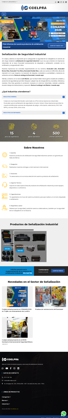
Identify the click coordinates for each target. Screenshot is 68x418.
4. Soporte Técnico (15, 183)
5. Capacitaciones (15, 194)
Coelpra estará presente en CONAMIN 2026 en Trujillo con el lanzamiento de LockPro (16, 310)
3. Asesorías (13, 173)
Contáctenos (58, 271)
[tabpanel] (34, 29)
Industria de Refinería (11, 112)
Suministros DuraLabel (13, 244)
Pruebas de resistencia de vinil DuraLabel (49, 309)
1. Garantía (12, 153)
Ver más (7, 249)
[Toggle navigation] (4, 14)
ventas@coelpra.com (10, 380)
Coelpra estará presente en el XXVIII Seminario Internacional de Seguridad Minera (17, 341)
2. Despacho (13, 164)
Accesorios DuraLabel (46, 244)
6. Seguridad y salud (15, 206)
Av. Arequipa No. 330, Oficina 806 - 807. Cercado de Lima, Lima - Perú (24, 383)
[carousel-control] (2, 29)
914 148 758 (8, 377)
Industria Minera (9, 96)
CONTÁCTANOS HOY (56, 45)
